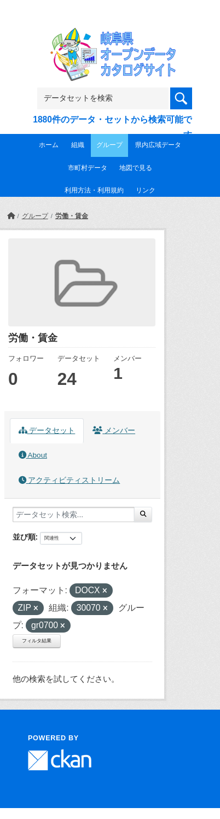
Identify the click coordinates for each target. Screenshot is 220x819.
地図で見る (135, 168)
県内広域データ (158, 145)
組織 (77, 145)
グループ (109, 145)
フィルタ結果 (36, 641)
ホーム (49, 145)
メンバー (113, 430)
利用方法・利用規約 (94, 190)
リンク (145, 190)
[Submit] (143, 514)
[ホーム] (11, 216)
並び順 (24, 537)
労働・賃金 (71, 216)
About (33, 455)
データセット (47, 430)
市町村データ (87, 168)
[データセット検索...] (74, 514)
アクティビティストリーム (69, 480)
